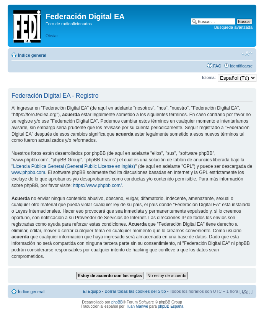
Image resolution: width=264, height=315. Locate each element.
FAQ (217, 66)
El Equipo (92, 291)
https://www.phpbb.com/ (97, 185)
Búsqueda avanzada (233, 27)
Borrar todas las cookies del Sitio (135, 291)
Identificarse (241, 66)
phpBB (117, 302)
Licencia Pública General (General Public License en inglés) (74, 166)
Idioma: (209, 77)
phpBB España (171, 306)
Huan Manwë (136, 306)
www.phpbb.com (28, 172)
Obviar (52, 35)
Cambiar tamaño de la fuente (247, 53)
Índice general (32, 55)
